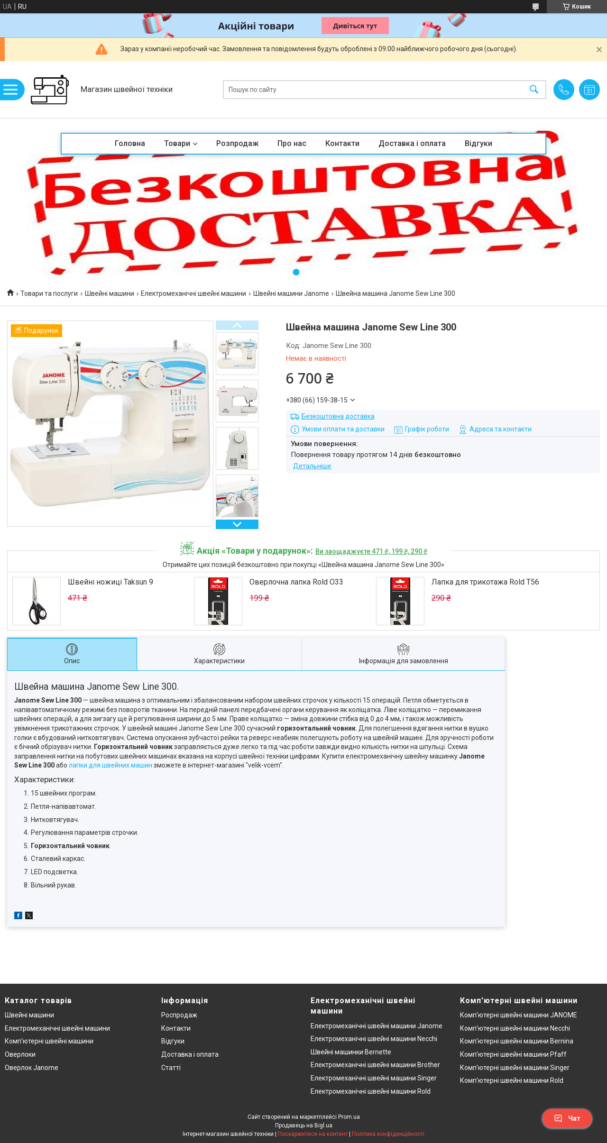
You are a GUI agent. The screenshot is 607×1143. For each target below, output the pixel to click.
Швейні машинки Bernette (351, 1052)
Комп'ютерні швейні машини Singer (515, 1067)
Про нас (291, 143)
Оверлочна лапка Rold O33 (296, 581)
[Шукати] (534, 90)
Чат (567, 1118)
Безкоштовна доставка (338, 416)
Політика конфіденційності (388, 1134)
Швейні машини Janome (291, 293)
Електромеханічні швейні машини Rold (371, 1091)
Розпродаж (237, 143)
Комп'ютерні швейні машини (49, 1041)
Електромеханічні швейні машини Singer (374, 1078)
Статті (171, 1067)
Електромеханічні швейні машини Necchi (374, 1038)
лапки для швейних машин (110, 765)
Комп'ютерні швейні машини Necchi (515, 1028)
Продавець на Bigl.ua (303, 1125)
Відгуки (478, 143)
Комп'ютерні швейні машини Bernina (516, 1041)
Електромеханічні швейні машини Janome (376, 1026)
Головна (130, 143)
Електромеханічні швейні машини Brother (375, 1065)
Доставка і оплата (412, 143)
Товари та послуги (49, 293)
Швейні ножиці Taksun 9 (110, 581)
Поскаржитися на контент (313, 1134)
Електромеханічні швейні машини (193, 293)
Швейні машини (109, 293)
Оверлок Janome (31, 1067)
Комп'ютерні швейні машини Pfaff (513, 1054)
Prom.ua (349, 1117)
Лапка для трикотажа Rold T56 (485, 581)
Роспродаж (179, 1015)
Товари (177, 143)
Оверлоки (20, 1054)
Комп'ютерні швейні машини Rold (511, 1080)
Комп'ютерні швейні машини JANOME (518, 1015)
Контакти (342, 143)
